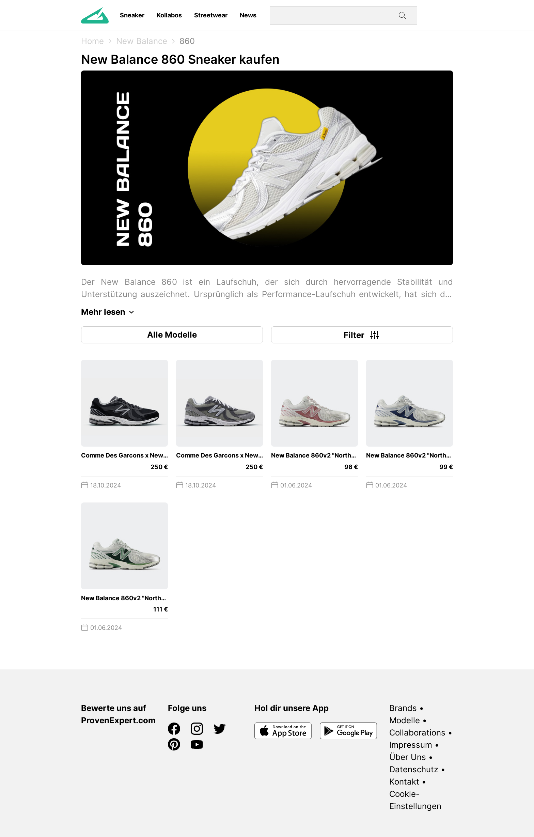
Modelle (404, 720)
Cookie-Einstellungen (415, 800)
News (248, 15)
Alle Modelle (172, 335)
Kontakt (404, 782)
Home (92, 41)
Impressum (410, 745)
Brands (403, 708)
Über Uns (407, 757)
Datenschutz (413, 769)
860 (187, 41)
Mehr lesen (109, 312)
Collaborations (417, 733)
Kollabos (169, 15)
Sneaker (132, 15)
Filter (362, 335)
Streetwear (210, 15)
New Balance (141, 41)
